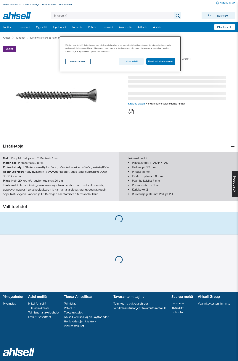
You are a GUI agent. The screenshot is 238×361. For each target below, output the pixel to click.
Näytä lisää (119, 195)
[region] (120, 54)
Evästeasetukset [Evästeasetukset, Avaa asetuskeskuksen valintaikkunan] (78, 61)
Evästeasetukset (74, 325)
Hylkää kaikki (131, 61)
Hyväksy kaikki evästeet (160, 61)
